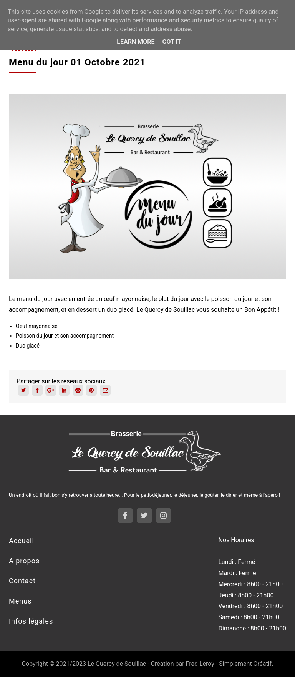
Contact (22, 581)
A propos (24, 561)
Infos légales (31, 621)
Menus (20, 601)
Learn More (135, 41)
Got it (171, 41)
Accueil (21, 541)
